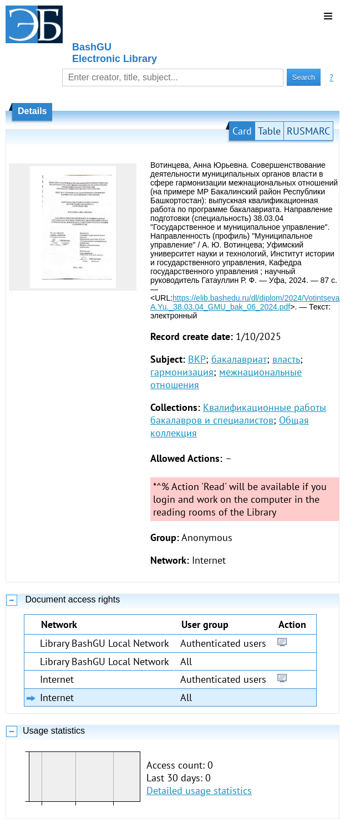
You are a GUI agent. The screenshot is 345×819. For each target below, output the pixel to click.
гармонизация (182, 371)
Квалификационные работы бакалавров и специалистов (238, 413)
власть (286, 359)
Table (269, 131)
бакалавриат (239, 359)
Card (242, 131)
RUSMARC (308, 131)
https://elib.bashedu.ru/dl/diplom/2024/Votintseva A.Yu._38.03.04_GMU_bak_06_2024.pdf (244, 302)
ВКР (197, 359)
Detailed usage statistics (199, 790)
